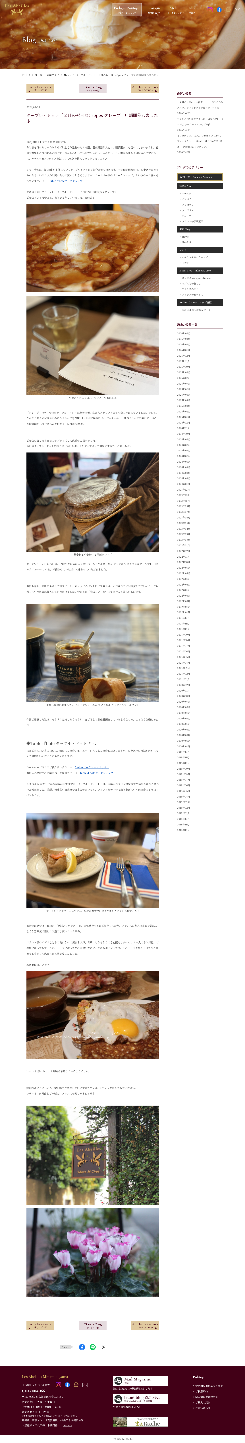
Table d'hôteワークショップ (65, 181)
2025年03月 (183, 406)
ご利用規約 (201, 1391)
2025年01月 (183, 417)
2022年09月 (183, 567)
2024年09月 (183, 439)
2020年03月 (183, 735)
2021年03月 (183, 668)
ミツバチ (186, 199)
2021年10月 (183, 629)
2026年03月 (183, 338)
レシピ (182, 250)
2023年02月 (183, 539)
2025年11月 (183, 361)
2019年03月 (183, 802)
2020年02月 (183, 740)
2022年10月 (183, 562)
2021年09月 (183, 634)
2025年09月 (183, 372)
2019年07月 (183, 779)
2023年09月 (183, 506)
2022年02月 (183, 607)
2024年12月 (183, 422)
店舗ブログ (53, 75)
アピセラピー (189, 204)
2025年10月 (183, 366)
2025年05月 (183, 394)
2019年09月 (183, 768)
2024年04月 (183, 467)
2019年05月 (183, 791)
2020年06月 (183, 718)
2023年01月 (183, 545)
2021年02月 (183, 673)
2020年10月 (183, 696)
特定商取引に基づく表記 (209, 1386)
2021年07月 (183, 645)
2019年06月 (183, 785)
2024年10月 (183, 433)
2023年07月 (183, 512)
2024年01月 (183, 484)
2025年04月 (183, 400)
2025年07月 (183, 383)
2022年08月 (183, 573)
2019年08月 (183, 774)
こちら (149, 1388)
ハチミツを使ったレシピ (195, 257)
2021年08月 (183, 640)
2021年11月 (183, 623)
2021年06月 (183, 651)
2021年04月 (183, 662)
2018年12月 (183, 819)
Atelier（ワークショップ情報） (196, 302)
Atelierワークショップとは (92, 767)
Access (67, 1425)
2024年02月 (183, 478)
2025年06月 (183, 389)
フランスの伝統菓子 (192, 221)
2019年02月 (183, 807)
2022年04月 (183, 595)
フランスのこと (190, 289)
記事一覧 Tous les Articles (196, 177)
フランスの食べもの (192, 294)
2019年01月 (183, 813)
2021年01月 (183, 679)
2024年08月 (183, 445)
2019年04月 (183, 796)
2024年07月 (183, 450)
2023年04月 (183, 528)
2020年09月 (183, 701)
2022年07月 (183, 579)
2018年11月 (183, 824)
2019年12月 (183, 751)
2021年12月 (183, 618)
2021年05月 (183, 657)
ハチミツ (186, 193)
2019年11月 (183, 757)
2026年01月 (183, 350)
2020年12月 (183, 685)
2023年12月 (183, 489)
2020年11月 (183, 690)
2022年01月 (183, 612)
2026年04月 (183, 333)
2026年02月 (183, 344)
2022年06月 (183, 584)
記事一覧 (37, 75)
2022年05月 (183, 590)
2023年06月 (183, 517)
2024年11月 (183, 428)
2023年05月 (183, 523)
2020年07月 (183, 713)
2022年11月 (183, 556)
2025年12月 (183, 355)
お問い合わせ (202, 1408)
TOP (25, 75)
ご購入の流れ (202, 1402)
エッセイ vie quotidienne (196, 278)
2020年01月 (183, 746)
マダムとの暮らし (191, 283)
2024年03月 (183, 473)
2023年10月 (183, 501)
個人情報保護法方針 (206, 1397)
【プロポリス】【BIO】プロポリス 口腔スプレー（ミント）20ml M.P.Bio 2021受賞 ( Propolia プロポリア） (199, 141)
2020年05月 (183, 724)
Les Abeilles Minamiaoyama (45, 1376)
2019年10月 (183, 763)
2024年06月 (183, 456)
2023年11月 (183, 495)
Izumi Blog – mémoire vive (195, 270)
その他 (185, 262)
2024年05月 (183, 461)
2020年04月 (183, 729)
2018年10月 (183, 830)
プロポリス (188, 210)
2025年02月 (183, 411)
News (67, 75)
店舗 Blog (184, 229)
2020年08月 (183, 707)
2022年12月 (183, 551)
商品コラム (185, 186)
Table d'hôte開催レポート (196, 310)
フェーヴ (186, 215)
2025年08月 (183, 378)
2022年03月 (183, 601)
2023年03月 (183, 534)
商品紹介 (186, 242)
